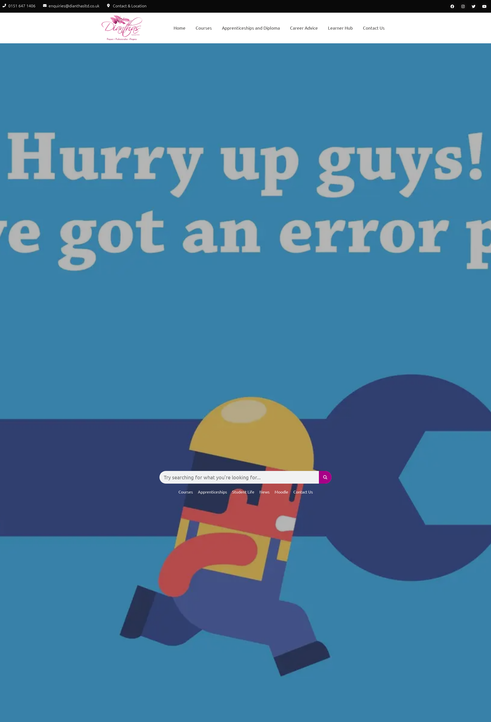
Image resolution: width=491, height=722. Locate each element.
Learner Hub (340, 27)
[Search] (325, 477)
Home (180, 27)
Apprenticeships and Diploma (251, 27)
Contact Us (374, 27)
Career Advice (304, 27)
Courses (204, 27)
